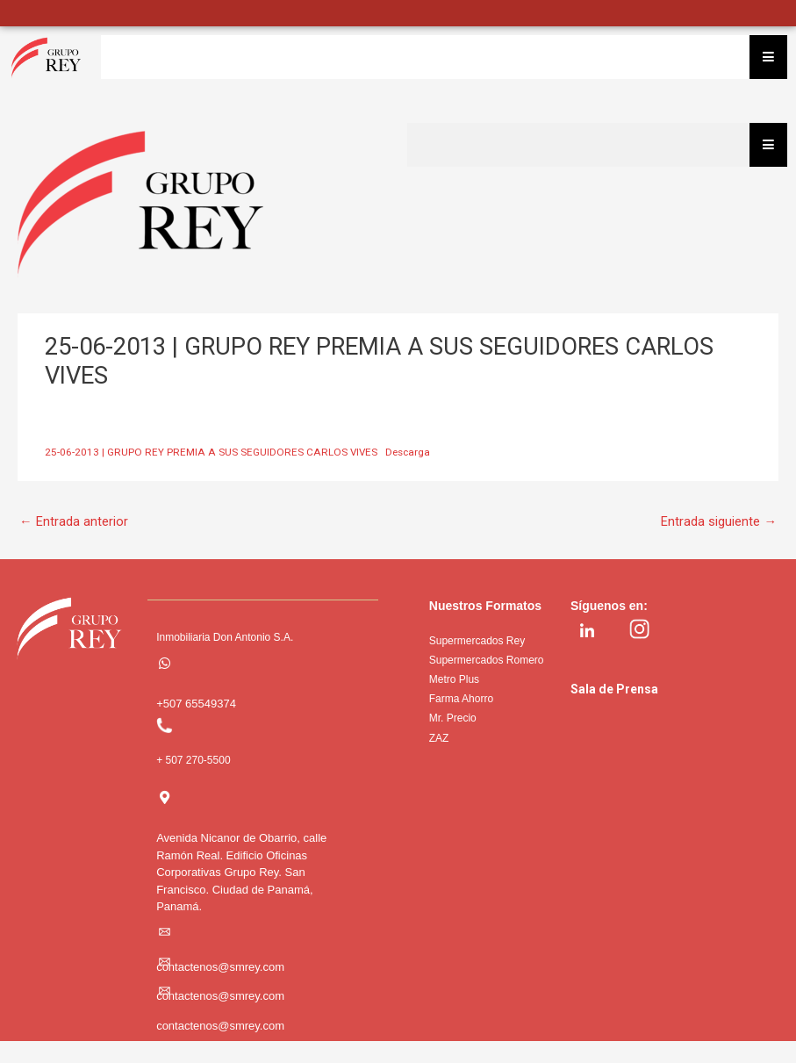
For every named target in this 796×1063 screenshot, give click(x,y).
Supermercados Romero (486, 660)
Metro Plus (454, 679)
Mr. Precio (453, 718)
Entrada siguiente (719, 521)
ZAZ (439, 738)
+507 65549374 (196, 703)
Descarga (407, 452)
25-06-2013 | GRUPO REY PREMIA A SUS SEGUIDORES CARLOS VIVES (211, 452)
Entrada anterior (73, 521)
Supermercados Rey (477, 641)
